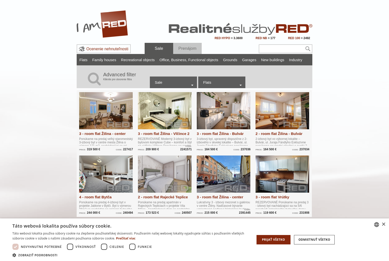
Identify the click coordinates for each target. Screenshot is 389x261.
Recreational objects (138, 60)
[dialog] (194, 239)
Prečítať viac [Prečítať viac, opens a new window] (126, 238)
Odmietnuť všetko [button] (314, 239)
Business (179, 60)
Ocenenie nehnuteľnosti (107, 49)
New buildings (272, 60)
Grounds (230, 60)
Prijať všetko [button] (273, 239)
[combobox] (376, 224)
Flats (83, 60)
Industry (295, 60)
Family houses (104, 60)
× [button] (383, 224)
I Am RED (102, 24)
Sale (159, 48)
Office (165, 60)
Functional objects (203, 60)
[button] (130, 255)
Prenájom (187, 48)
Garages (249, 60)
